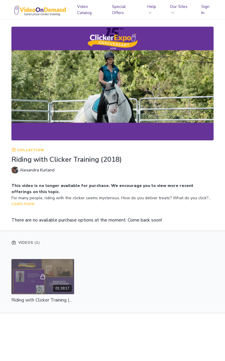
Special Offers (119, 10)
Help (151, 8)
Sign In (205, 10)
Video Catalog (84, 10)
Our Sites (179, 8)
